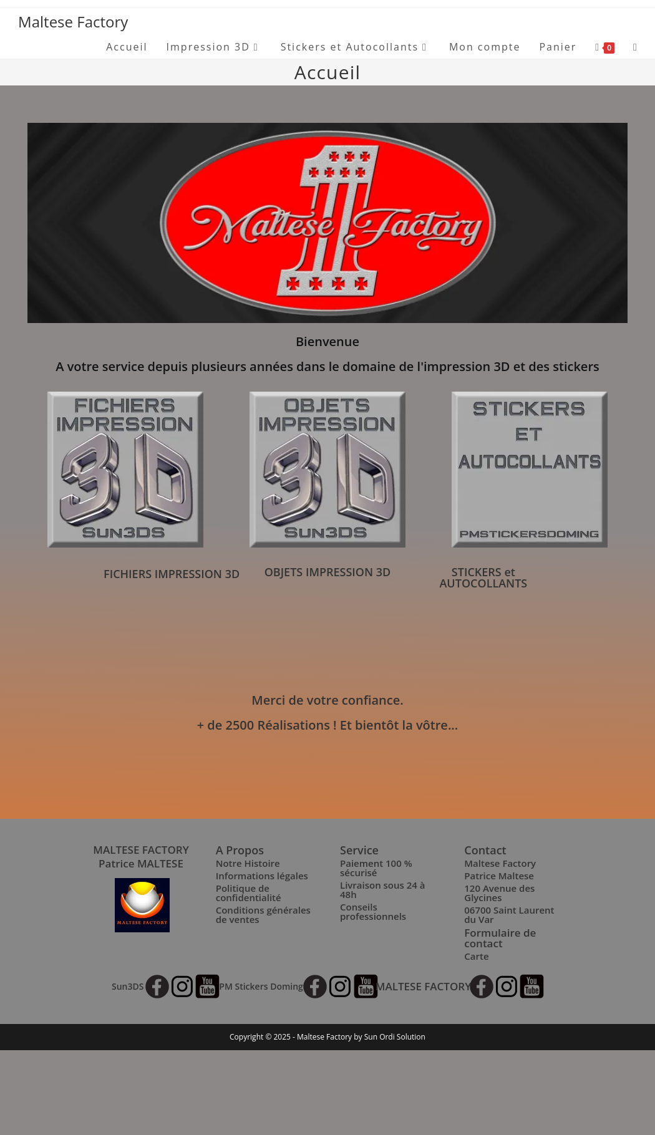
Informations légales (262, 875)
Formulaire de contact (500, 937)
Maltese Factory (73, 21)
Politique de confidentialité (248, 893)
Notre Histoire (248, 863)
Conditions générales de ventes (263, 914)
